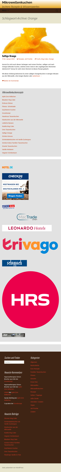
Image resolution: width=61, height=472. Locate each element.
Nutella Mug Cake (8, 126)
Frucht (38, 59)
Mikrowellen (34, 385)
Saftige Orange (9, 56)
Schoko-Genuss (7, 136)
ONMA (6, 392)
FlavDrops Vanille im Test (12, 455)
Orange (51, 59)
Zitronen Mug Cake (10, 418)
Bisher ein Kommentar (11, 81)
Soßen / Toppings (36, 395)
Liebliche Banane (7, 123)
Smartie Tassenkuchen (9, 146)
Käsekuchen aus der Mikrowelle (12, 120)
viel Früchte (28, 59)
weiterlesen (37, 76)
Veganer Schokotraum (9, 153)
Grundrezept (6, 113)
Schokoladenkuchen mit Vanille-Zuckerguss (16, 139)
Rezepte (21, 59)
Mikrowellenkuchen (36, 388)
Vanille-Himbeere (7, 149)
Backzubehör (34, 365)
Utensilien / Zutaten (36, 402)
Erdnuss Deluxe (7, 103)
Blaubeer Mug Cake (8, 100)
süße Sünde (34, 398)
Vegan (32, 405)
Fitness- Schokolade (9, 106)
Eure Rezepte (35, 369)
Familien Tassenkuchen (38, 372)
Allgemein (33, 362)
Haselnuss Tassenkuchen (10, 116)
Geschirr (33, 378)
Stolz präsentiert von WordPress (12, 467)
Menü (4, 10)
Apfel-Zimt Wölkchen (9, 96)
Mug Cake (44, 59)
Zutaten (32, 412)
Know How (34, 382)
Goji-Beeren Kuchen (8, 110)
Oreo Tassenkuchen (8, 129)
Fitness (32, 375)
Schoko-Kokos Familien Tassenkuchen (15, 143)
